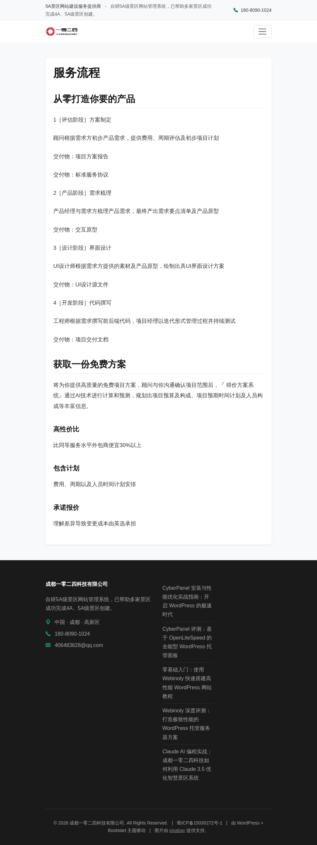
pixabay (177, 830)
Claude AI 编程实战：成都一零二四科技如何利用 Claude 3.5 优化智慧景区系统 (187, 765)
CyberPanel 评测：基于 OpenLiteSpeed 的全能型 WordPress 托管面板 (187, 642)
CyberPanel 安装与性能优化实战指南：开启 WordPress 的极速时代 (187, 601)
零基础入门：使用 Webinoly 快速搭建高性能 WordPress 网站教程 (187, 683)
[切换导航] (262, 31)
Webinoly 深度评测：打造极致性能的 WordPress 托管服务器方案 (186, 724)
